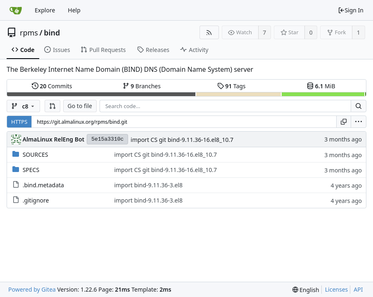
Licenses (336, 289)
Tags (231, 86)
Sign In (350, 10)
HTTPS (19, 121)
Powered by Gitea (32, 289)
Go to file (80, 106)
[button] (52, 106)
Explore (45, 10)
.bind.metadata (43, 185)
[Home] (15, 10)
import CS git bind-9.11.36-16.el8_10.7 (182, 140)
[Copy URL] (343, 122)
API (358, 289)
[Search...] (358, 106)
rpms (29, 32)
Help (74, 10)
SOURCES (35, 154)
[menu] (358, 122)
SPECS (31, 170)
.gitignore (36, 200)
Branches (142, 86)
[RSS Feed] (209, 32)
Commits (52, 86)
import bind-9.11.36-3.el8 (148, 185)
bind (52, 32)
